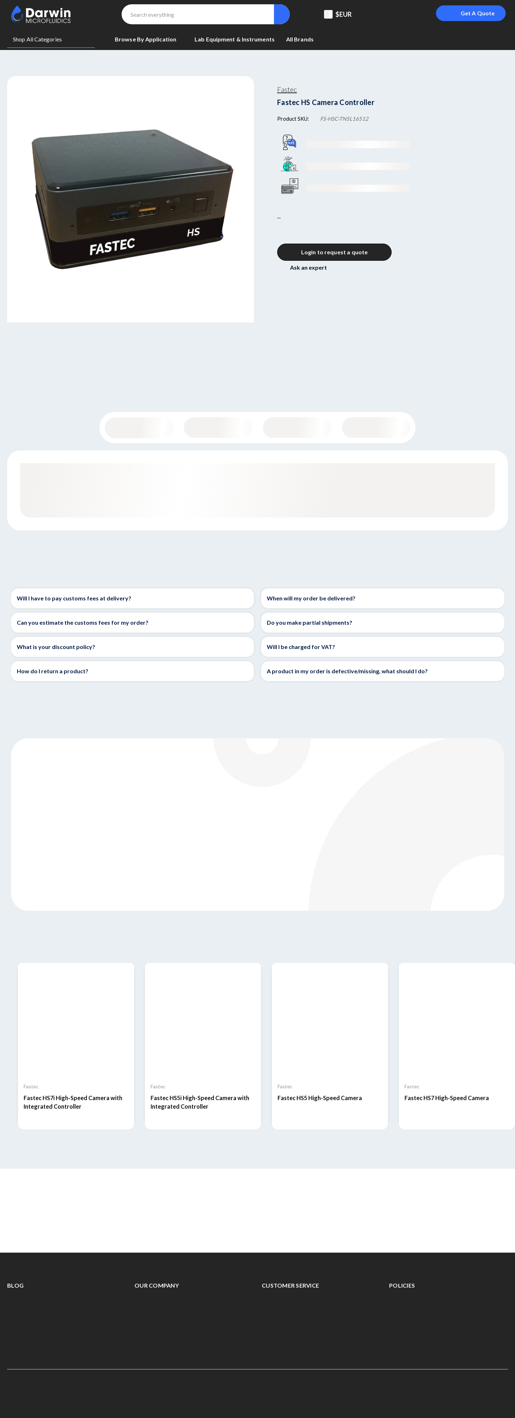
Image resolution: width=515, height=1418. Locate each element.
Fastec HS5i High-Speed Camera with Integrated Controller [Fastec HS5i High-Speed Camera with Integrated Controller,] (200, 1102)
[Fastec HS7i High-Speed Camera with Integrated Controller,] (76, 1021)
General (139, 428)
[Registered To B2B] (396, 14)
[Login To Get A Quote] (471, 13)
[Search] (282, 14)
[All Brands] (299, 39)
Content (218, 427)
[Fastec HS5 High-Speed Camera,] (330, 1021)
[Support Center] (378, 14)
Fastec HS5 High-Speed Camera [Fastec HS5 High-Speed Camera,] (320, 1097)
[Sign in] (414, 14)
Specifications (297, 427)
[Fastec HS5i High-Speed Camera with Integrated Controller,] (203, 1021)
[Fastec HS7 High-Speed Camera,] (457, 1021)
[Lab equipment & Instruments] (234, 39)
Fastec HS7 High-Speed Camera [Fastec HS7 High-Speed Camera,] (446, 1097)
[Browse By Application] (149, 39)
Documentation (376, 427)
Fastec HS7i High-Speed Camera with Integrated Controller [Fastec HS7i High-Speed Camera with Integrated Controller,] (73, 1102)
